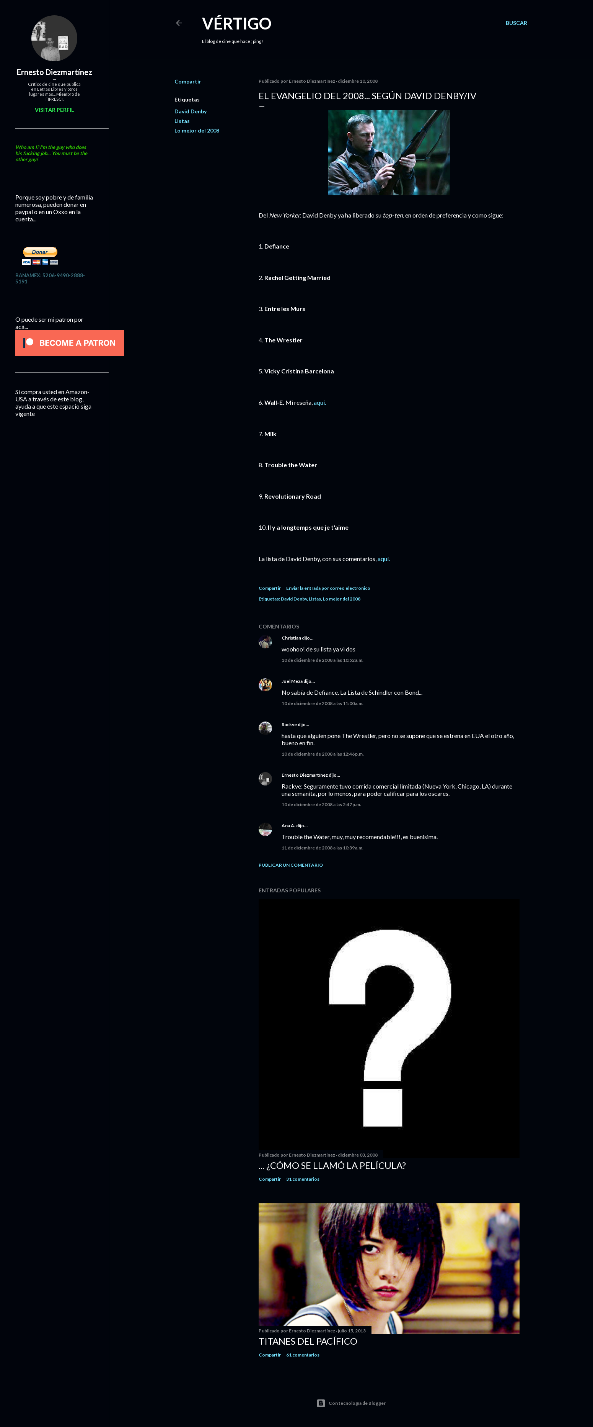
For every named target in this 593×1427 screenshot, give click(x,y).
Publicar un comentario (291, 865)
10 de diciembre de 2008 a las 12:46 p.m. (323, 754)
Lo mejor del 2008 (196, 130)
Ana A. (288, 825)
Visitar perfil (54, 109)
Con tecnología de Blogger (351, 1403)
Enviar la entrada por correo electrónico (328, 588)
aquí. (320, 402)
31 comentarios (302, 1179)
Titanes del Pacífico (308, 1341)
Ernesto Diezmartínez (305, 775)
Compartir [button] (187, 81)
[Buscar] (516, 23)
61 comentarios (302, 1355)
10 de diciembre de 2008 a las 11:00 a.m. (322, 703)
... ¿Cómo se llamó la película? (332, 1165)
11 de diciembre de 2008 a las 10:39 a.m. (322, 848)
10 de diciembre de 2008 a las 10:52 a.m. (322, 660)
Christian (291, 638)
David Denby (190, 111)
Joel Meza (292, 681)
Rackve (289, 724)
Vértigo (237, 23)
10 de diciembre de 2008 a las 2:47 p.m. (321, 804)
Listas (182, 121)
